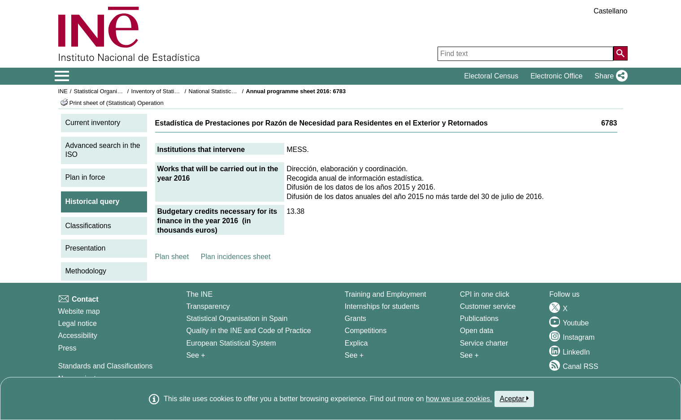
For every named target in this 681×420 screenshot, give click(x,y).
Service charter (484, 343)
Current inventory (93, 122)
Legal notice (77, 323)
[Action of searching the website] (620, 53)
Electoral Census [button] (491, 76)
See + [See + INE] (195, 355)
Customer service (488, 306)
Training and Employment (385, 294)
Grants (355, 318)
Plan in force (85, 177)
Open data (477, 330)
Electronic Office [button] (556, 76)
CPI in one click (484, 294)
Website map (79, 311)
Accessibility (77, 335)
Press (67, 348)
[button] (609, 76)
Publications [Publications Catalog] (479, 318)
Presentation (85, 248)
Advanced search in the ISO (102, 150)
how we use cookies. (459, 399)
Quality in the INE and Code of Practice (248, 330)
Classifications (88, 225)
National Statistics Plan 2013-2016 (232, 91)
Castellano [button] (611, 11)
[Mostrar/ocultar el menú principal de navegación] (62, 76)
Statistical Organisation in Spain (114, 91)
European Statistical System (231, 343)
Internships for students (382, 306)
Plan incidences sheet (236, 256)
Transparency (208, 306)
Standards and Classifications (105, 366)
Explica (356, 343)
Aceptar (514, 398)
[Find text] (525, 54)
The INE (199, 294)
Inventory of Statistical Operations (174, 91)
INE (63, 91)
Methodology (86, 271)
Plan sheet (172, 256)
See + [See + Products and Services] (469, 355)
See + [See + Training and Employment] (354, 355)
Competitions (365, 330)
